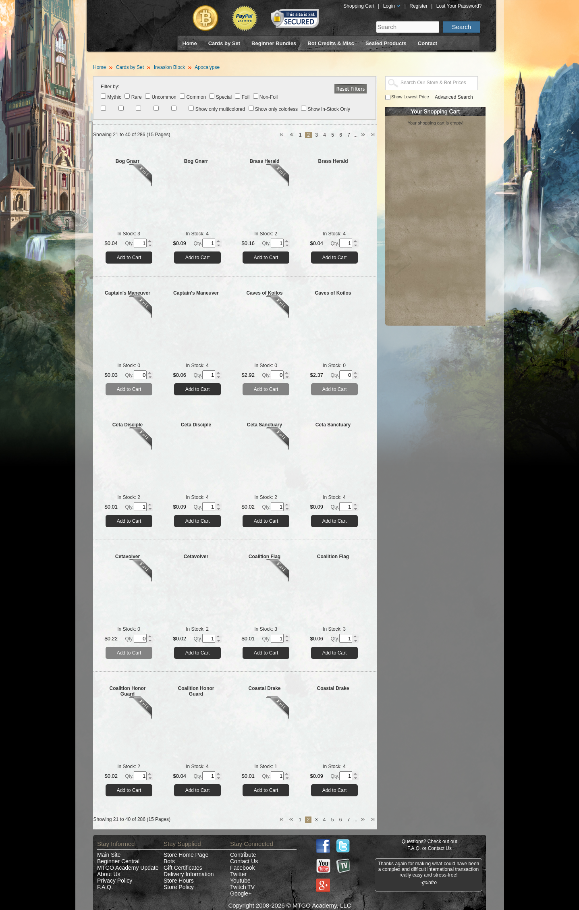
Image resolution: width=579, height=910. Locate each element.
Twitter (238, 874)
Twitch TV (242, 887)
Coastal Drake (264, 688)
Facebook (242, 867)
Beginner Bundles (273, 43)
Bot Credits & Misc (330, 43)
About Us (108, 874)
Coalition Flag (264, 556)
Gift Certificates (183, 867)
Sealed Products (386, 43)
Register (418, 6)
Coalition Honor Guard (128, 691)
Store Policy (179, 887)
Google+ (240, 893)
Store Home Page (186, 855)
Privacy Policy (114, 880)
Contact (427, 43)
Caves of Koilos (264, 293)
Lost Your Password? (459, 6)
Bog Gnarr (127, 161)
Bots (169, 861)
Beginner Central (118, 861)
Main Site (108, 855)
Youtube (240, 880)
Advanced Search (454, 97)
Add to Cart (129, 257)
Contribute (243, 855)
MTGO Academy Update (128, 867)
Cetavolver (127, 556)
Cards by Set (224, 43)
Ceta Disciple (127, 425)
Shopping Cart (358, 6)
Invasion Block (169, 67)
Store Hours (179, 880)
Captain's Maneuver (127, 293)
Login (392, 6)
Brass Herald (264, 161)
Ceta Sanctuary (264, 425)
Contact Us (244, 861)
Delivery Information (189, 874)
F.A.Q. (105, 887)
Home (190, 43)
